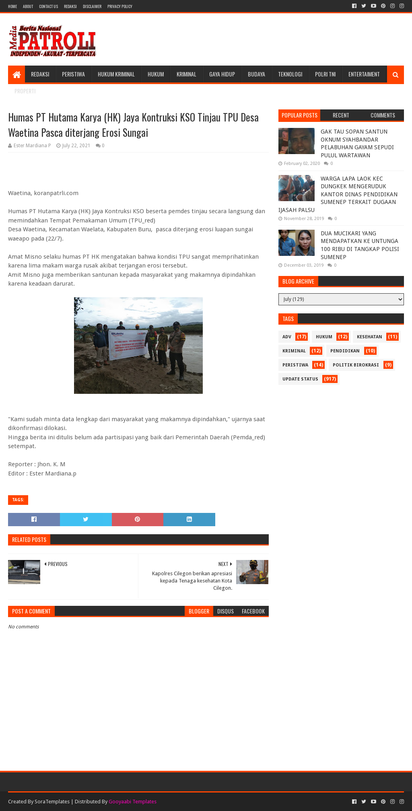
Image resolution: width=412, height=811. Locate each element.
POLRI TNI (325, 74)
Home (12, 6)
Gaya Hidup (222, 74)
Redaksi (70, 6)
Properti (24, 90)
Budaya (256, 74)
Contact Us (48, 6)
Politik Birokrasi (356, 365)
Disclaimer (92, 6)
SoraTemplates (52, 802)
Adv (286, 337)
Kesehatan (369, 337)
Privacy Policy (119, 6)
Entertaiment (364, 74)
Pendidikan (345, 351)
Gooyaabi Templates (133, 802)
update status (300, 379)
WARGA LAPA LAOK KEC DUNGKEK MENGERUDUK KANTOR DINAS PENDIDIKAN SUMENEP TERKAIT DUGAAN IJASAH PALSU (338, 194)
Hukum (156, 74)
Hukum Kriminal (116, 74)
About (28, 6)
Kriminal (186, 74)
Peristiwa (73, 74)
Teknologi (290, 74)
